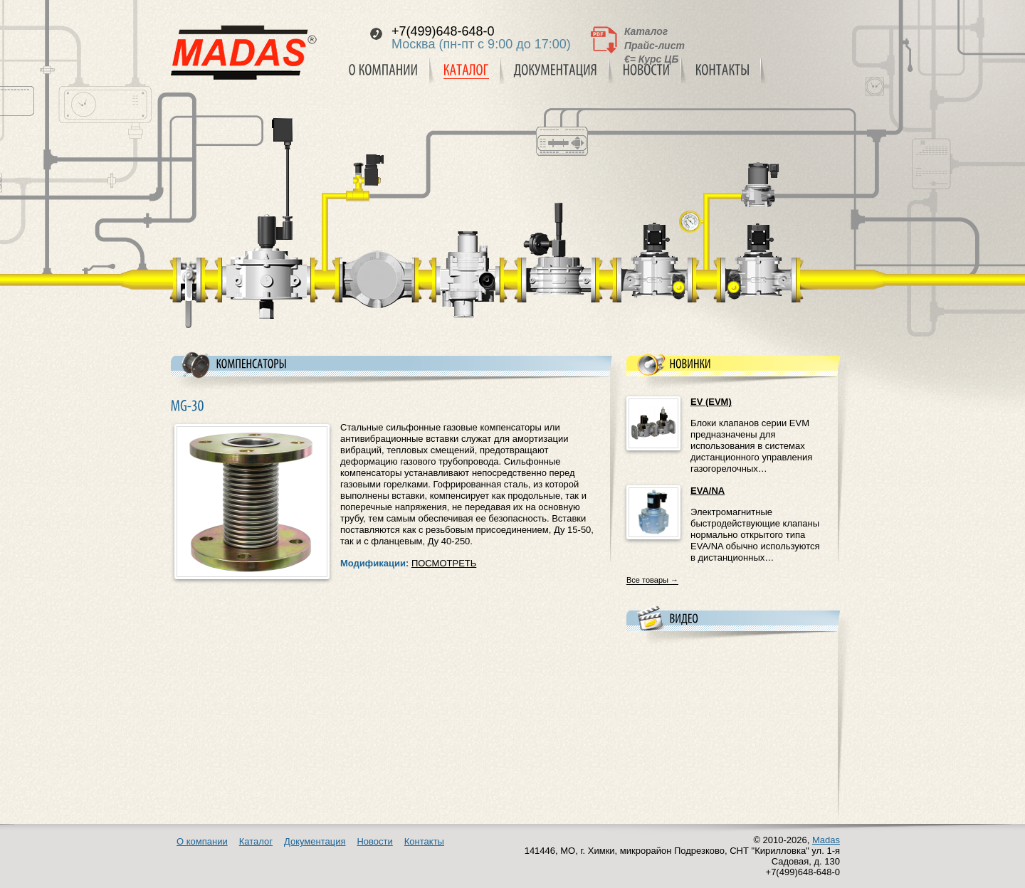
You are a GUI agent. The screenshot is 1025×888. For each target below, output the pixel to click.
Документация (315, 841)
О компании (202, 841)
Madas (826, 840)
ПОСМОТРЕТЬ (443, 563)
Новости (374, 841)
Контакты (424, 841)
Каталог (646, 31)
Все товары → (652, 580)
